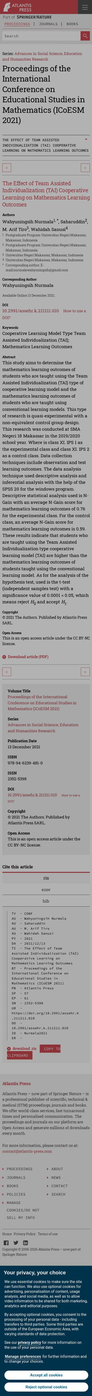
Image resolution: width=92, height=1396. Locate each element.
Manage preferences (23, 1356)
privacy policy (29, 1342)
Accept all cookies (46, 1375)
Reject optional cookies (46, 1387)
